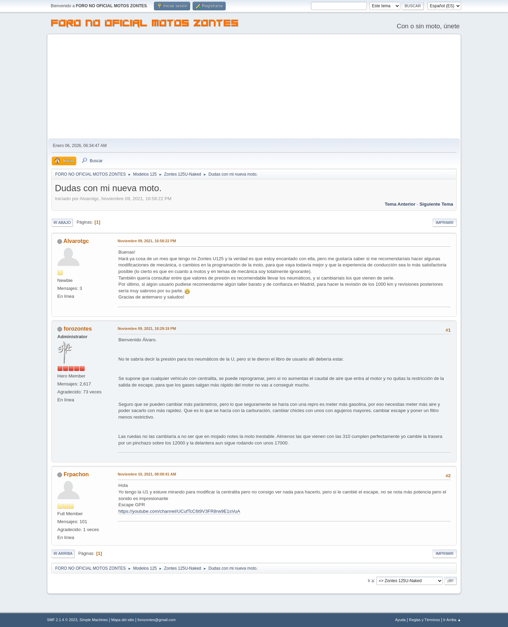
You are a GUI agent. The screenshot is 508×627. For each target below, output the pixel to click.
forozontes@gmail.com (157, 620)
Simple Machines (93, 620)
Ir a (371, 580)
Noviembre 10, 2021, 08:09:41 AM (147, 474)
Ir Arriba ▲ (452, 620)
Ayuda (400, 620)
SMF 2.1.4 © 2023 (62, 620)
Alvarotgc (76, 241)
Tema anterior (400, 204)
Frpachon (76, 474)
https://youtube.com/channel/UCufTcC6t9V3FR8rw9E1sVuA (179, 511)
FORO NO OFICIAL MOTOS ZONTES (145, 24)
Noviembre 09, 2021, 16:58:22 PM (147, 241)
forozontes (77, 329)
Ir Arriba (62, 553)
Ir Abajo (62, 223)
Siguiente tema (436, 204)
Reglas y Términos (424, 620)
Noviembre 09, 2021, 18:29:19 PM (147, 328)
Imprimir (444, 223)
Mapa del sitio (122, 620)
